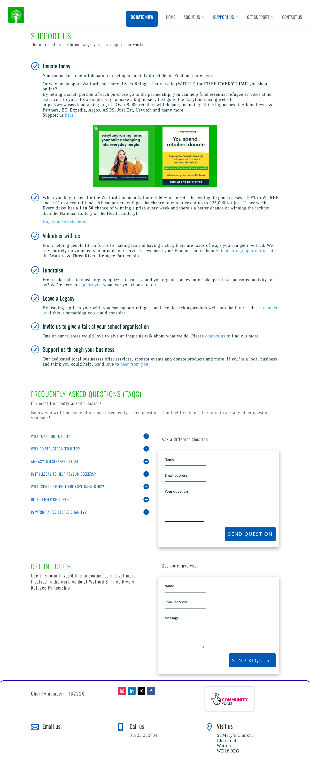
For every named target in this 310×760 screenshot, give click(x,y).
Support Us (223, 17)
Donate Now (142, 17)
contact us (215, 336)
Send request (252, 660)
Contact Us (292, 17)
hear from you (134, 364)
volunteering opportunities (242, 250)
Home (170, 17)
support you (90, 284)
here (207, 75)
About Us (192, 17)
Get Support (258, 17)
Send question (250, 534)
